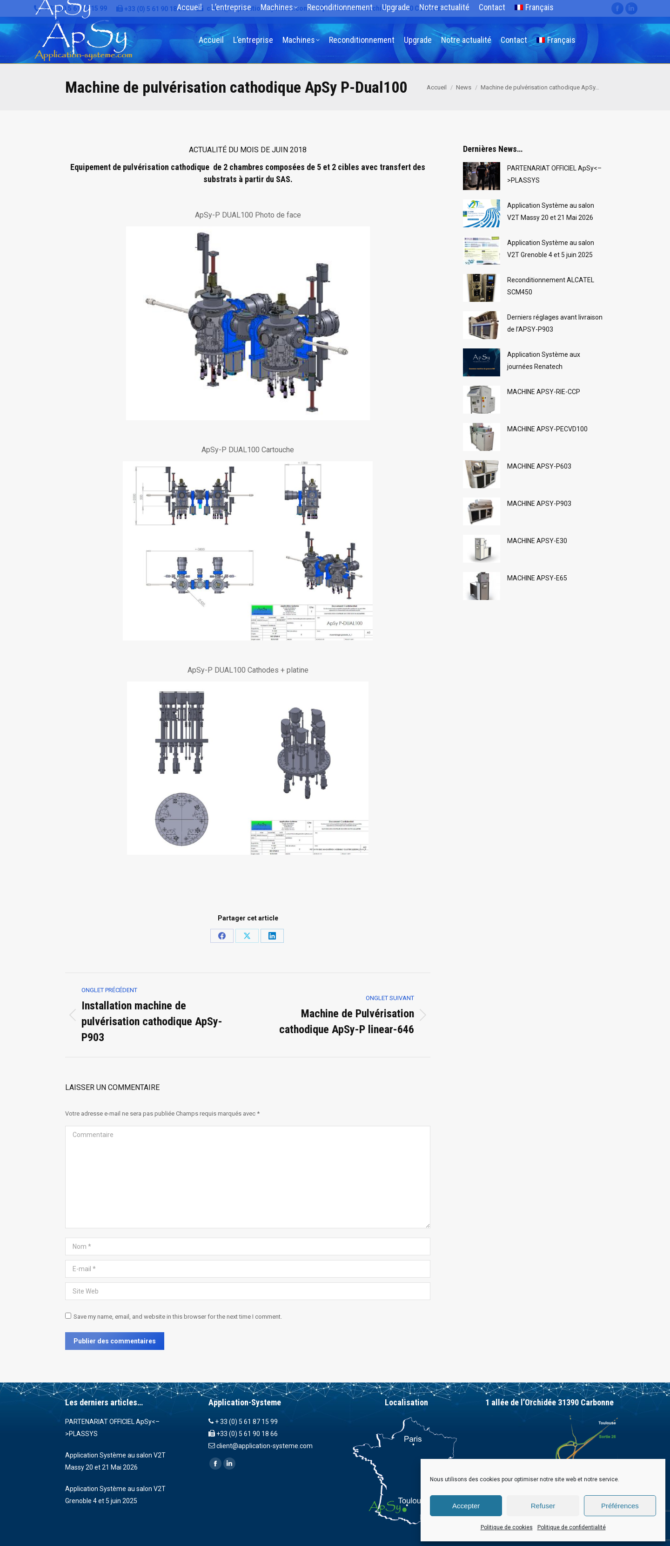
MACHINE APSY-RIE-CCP (543, 391)
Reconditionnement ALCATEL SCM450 (550, 286)
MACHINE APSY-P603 (539, 466)
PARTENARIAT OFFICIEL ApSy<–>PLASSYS (554, 174)
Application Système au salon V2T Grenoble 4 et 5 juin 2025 (550, 249)
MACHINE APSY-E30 (537, 541)
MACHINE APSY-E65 (537, 578)
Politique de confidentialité (571, 1527)
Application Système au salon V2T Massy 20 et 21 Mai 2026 (550, 211)
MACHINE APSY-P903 (539, 503)
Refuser (543, 1506)
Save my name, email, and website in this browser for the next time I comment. (178, 1316)
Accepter (466, 1506)
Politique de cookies (507, 1527)
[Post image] (481, 176)
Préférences (620, 1506)
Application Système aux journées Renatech (543, 360)
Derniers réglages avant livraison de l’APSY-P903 (555, 323)
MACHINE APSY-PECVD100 (547, 429)
